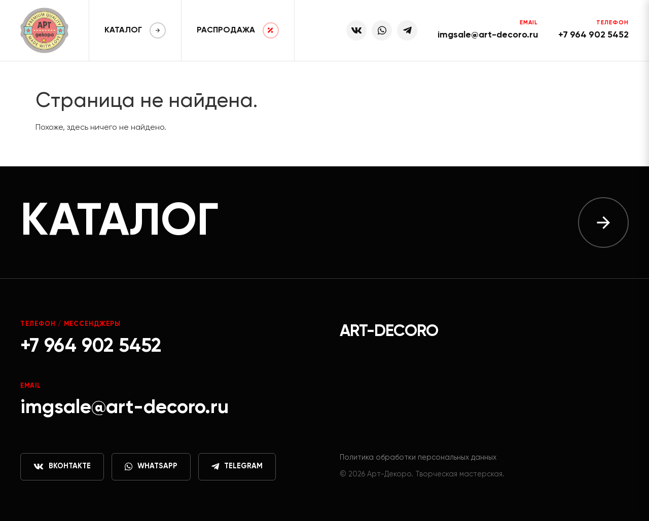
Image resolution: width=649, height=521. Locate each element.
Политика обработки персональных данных (418, 457)
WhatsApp (151, 466)
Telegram (237, 466)
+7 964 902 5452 (593, 35)
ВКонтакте (62, 466)
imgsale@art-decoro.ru (488, 35)
